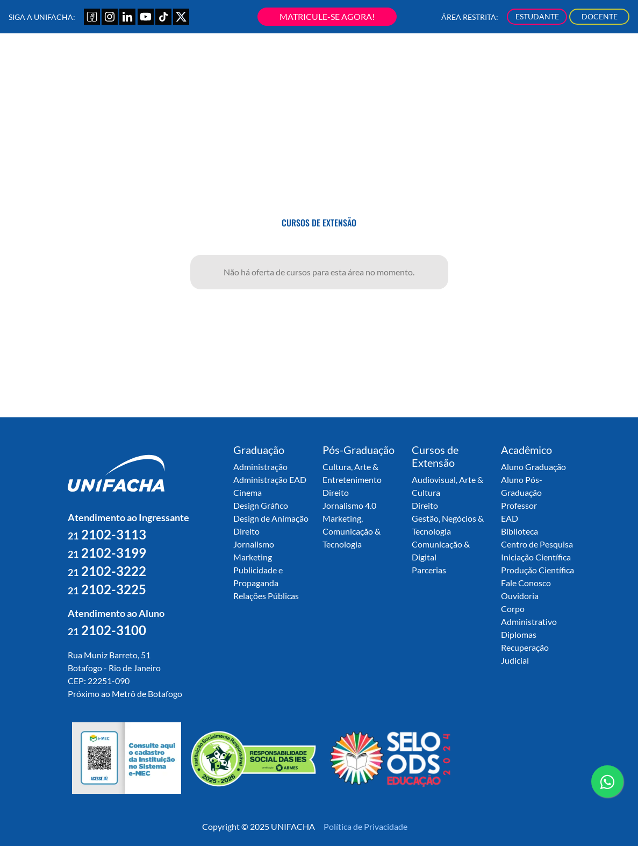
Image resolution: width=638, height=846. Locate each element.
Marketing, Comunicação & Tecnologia (351, 531)
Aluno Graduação (533, 466)
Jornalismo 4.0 (349, 505)
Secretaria (405, 62)
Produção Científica (537, 570)
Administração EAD (269, 479)
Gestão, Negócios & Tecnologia (448, 524)
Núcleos (444, 62)
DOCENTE (600, 16)
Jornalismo (253, 544)
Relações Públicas (266, 596)
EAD (509, 518)
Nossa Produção (495, 62)
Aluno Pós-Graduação (521, 485)
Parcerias (429, 570)
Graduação (257, 62)
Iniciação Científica (536, 557)
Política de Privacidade (365, 826)
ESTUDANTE (537, 16)
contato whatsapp (607, 786)
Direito (246, 531)
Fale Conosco (526, 583)
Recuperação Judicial (525, 653)
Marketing (252, 557)
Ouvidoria (520, 596)
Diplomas (518, 634)
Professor (519, 505)
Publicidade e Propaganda (258, 576)
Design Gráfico (260, 505)
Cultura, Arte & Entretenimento (352, 473)
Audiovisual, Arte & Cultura (447, 485)
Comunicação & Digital (441, 550)
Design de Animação (271, 518)
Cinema (247, 492)
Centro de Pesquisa (537, 544)
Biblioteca (519, 531)
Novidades (550, 62)
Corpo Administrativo (529, 615)
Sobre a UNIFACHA (199, 62)
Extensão (363, 62)
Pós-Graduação (312, 62)
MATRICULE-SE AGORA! (327, 16)
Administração (260, 466)
